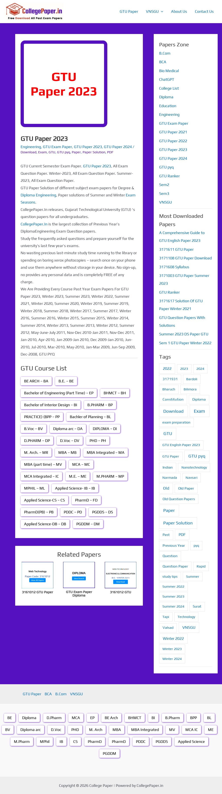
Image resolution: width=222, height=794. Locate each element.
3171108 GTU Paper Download (185, 258)
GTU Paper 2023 (88, 146)
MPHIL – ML (34, 488)
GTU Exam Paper (57, 146)
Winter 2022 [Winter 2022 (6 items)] (173, 638)
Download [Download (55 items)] (173, 411)
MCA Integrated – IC (41, 476)
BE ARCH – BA (36, 381)
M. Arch (95, 729)
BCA (162, 62)
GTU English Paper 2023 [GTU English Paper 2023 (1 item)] (181, 445)
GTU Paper (129, 11)
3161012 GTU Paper (37, 592)
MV (172, 729)
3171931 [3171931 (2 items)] (170, 379)
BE (9, 717)
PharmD (95, 741)
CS (75, 741)
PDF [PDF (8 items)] (182, 534)
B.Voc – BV (33, 428)
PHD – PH (98, 440)
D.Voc (56, 729)
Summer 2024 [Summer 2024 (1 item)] (173, 606)
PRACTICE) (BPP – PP (42, 416)
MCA (76, 717)
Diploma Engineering (38, 195)
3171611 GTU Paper (176, 249)
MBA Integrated (145, 729)
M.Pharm (22, 741)
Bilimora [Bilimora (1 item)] (190, 389)
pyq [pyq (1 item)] (196, 545)
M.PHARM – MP (110, 476)
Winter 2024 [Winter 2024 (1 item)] (172, 659)
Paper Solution (94, 152)
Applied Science (191, 741)
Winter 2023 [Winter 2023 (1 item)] (172, 649)
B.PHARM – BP (100, 405)
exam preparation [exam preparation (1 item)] (176, 422)
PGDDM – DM (88, 524)
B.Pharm (172, 717)
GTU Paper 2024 (118, 146)
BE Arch (111, 717)
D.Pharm (54, 717)
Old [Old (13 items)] (166, 488)
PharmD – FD (86, 500)
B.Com (164, 53)
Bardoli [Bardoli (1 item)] (191, 379)
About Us (179, 11)
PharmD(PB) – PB (39, 512)
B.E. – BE (66, 381)
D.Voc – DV (69, 440)
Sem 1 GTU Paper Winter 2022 (185, 343)
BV (7, 729)
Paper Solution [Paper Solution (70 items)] (178, 523)
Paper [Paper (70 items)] (169, 510)
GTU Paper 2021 (173, 132)
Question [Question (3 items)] (170, 556)
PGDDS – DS (102, 512)
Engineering (31, 146)
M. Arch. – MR (36, 452)
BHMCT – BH (115, 393)
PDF (110, 152)
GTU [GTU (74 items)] (167, 433)
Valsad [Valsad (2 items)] (168, 628)
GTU (52, 152)
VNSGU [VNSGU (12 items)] (188, 627)
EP (92, 717)
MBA (117, 729)
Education (167, 105)
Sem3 (164, 193)
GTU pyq (63, 152)
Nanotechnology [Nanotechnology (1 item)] (194, 467)
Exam (42, 152)
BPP (193, 717)
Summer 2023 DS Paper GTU (183, 334)
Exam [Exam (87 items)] (199, 411)
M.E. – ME (77, 476)
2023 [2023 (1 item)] (184, 369)
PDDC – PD (73, 512)
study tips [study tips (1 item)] (170, 576)
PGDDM (109, 753)
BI (153, 717)
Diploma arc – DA (68, 428)
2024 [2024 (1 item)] (200, 369)
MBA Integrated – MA (105, 452)
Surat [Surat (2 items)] (197, 606)
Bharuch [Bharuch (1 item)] (168, 389)
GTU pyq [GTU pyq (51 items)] (196, 455)
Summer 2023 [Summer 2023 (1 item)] (173, 596)
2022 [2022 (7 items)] (167, 368)
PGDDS (162, 741)
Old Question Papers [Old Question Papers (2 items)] (179, 499)
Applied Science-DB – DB (45, 524)
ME (211, 729)
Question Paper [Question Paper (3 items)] (175, 566)
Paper (76, 152)
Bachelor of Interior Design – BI (50, 405)
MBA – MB (67, 452)
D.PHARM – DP (37, 440)
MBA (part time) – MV (43, 464)
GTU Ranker (169, 176)
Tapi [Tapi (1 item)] (165, 617)
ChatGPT (166, 79)
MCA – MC (81, 464)
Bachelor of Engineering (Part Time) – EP (58, 393)
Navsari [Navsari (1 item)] (192, 477)
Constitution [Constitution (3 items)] (173, 399)
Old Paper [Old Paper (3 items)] (186, 488)
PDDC (140, 741)
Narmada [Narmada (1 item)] (169, 477)
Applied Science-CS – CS (44, 500)
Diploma (166, 97)
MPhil (44, 741)
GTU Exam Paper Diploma (79, 593)
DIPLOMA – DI (105, 428)
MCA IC (191, 729)
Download (28, 152)
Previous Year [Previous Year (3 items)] (174, 545)
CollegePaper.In (34, 224)
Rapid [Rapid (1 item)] (201, 566)
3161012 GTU (120, 592)
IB (61, 741)
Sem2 (164, 184)
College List (169, 88)
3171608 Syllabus (174, 267)
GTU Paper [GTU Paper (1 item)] (170, 456)
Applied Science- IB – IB (75, 488)
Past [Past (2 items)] (166, 535)
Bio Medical (169, 70)
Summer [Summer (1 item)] (192, 576)
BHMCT (134, 717)
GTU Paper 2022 (173, 141)
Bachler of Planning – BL (90, 416)
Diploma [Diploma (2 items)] (199, 399)
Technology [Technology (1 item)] (186, 617)
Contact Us (204, 11)
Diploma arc (30, 729)
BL (209, 717)
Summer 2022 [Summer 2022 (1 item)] (173, 586)
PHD (75, 729)
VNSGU (154, 11)
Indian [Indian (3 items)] (168, 467)
